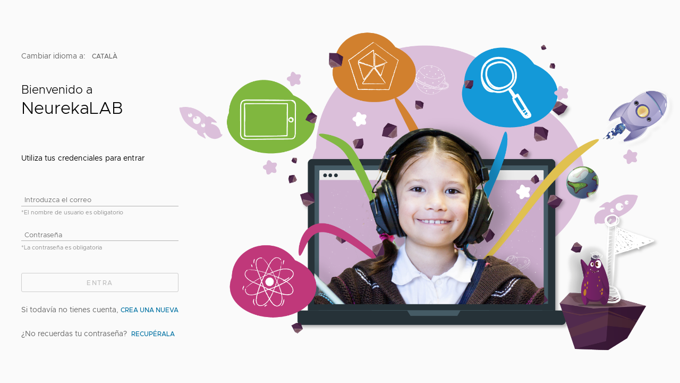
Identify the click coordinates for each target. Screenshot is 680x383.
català (105, 55)
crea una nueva (149, 309)
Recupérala (153, 333)
